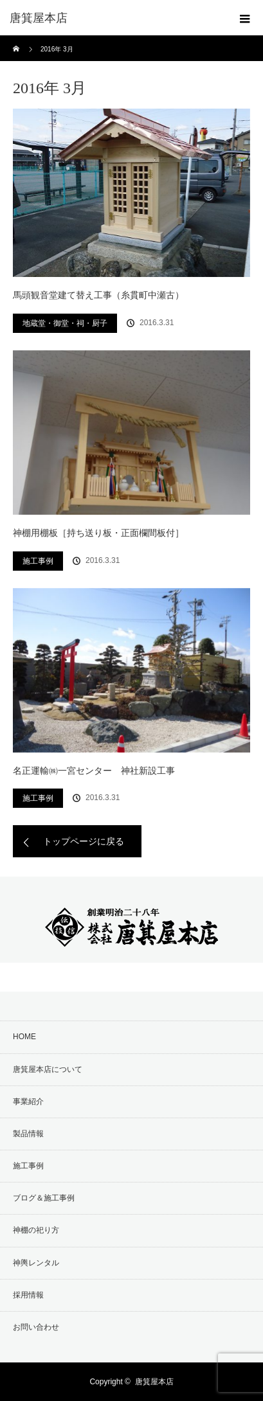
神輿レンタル (36, 1262)
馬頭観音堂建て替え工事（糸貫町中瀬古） (98, 295)
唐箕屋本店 (154, 1381)
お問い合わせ (36, 1327)
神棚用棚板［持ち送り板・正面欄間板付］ (98, 533)
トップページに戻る (83, 841)
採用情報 (28, 1294)
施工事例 (38, 561)
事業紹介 (28, 1101)
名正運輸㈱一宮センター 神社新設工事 (94, 770)
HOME (24, 1036)
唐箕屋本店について (47, 1069)
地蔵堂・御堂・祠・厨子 (65, 323)
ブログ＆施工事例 (44, 1197)
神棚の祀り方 (36, 1230)
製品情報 (28, 1133)
